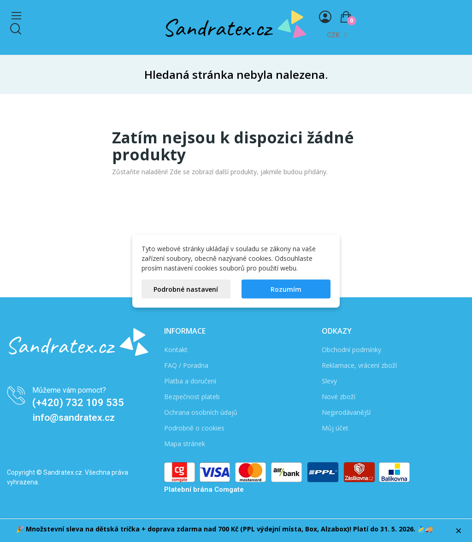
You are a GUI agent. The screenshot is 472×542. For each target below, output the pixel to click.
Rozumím (286, 289)
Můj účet (335, 428)
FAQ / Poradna (186, 365)
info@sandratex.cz (74, 417)
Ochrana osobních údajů (200, 412)
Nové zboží (338, 396)
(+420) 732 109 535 (78, 402)
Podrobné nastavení (185, 289)
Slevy (329, 381)
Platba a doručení (190, 381)
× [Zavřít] (458, 530)
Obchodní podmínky (351, 349)
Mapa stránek (184, 443)
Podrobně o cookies (194, 428)
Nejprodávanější (346, 412)
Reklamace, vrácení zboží (359, 365)
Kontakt (176, 349)
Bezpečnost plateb (192, 396)
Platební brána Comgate (204, 489)
